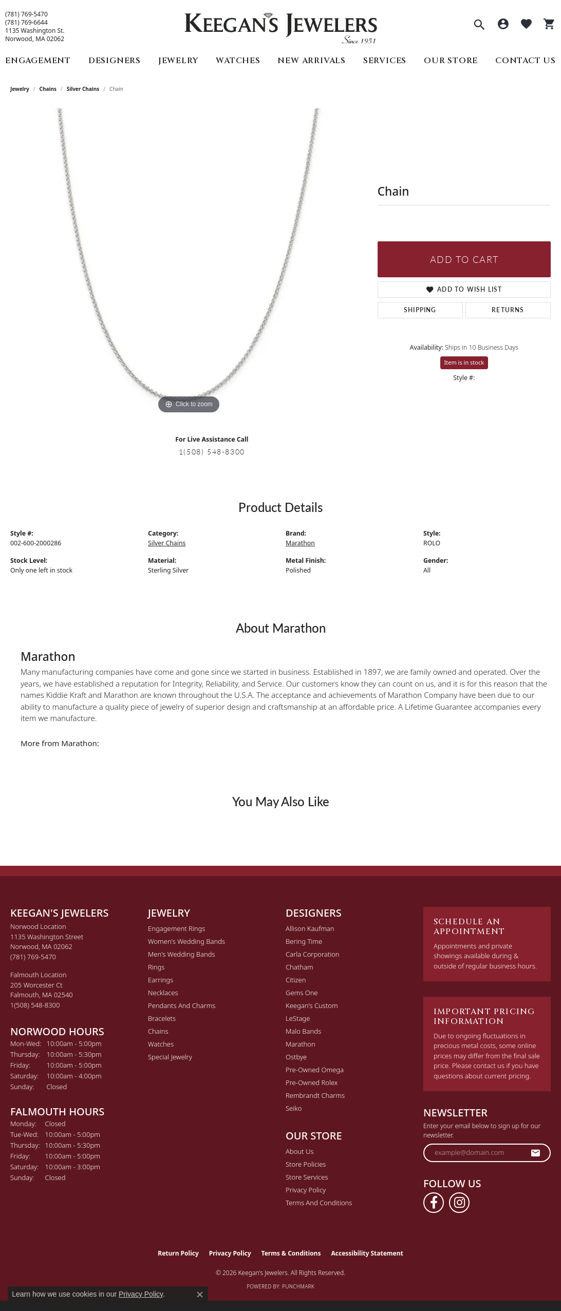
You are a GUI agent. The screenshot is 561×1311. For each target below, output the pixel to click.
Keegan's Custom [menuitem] (312, 1005)
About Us (299, 1151)
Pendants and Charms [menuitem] (181, 1005)
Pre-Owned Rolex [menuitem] (312, 1082)
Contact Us (525, 60)
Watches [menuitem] (161, 1044)
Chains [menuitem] (158, 1031)
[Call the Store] (33, 956)
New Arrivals (311, 60)
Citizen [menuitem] (296, 979)
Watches (238, 60)
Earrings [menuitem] (160, 979)
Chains (48, 88)
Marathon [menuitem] (300, 1044)
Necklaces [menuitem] (163, 992)
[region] (188, 262)
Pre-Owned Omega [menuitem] (315, 1069)
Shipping (420, 310)
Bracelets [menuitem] (162, 1018)
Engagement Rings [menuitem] (176, 928)
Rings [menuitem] (156, 967)
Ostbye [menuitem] (296, 1056)
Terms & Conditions (291, 1253)
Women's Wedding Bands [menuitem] (186, 941)
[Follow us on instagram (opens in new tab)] (459, 1202)
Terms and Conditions (319, 1202)
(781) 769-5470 (26, 14)
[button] (479, 25)
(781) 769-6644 (26, 22)
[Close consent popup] (200, 1294)
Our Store (451, 60)
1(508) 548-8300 (212, 451)
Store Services (307, 1177)
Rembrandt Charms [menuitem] (315, 1095)
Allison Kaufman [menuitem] (310, 928)
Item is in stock (464, 362)
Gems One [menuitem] (302, 992)
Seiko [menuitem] (294, 1108)
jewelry (19, 88)
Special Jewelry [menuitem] (170, 1056)
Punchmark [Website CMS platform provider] (298, 1286)
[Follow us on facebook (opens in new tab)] (433, 1202)
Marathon (300, 543)
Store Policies (306, 1164)
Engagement (38, 60)
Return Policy (178, 1253)
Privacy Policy (306, 1189)
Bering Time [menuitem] (304, 941)
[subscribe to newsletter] (536, 1153)
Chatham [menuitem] (299, 967)
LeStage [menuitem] (298, 1018)
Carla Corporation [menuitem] (313, 954)
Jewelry (178, 60)
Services (384, 60)
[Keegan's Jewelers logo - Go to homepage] (280, 25)
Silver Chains (83, 88)
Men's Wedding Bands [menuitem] (181, 954)
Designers (114, 60)
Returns (508, 310)
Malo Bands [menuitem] (303, 1031)
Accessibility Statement (367, 1253)
